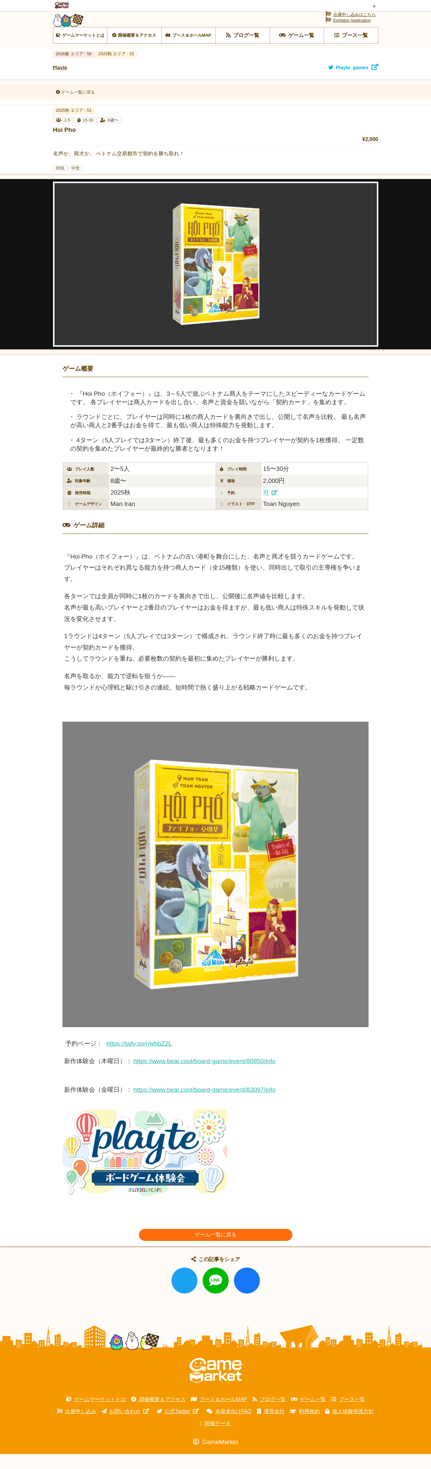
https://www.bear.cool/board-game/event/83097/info (204, 1104)
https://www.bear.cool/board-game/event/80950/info (204, 1076)
